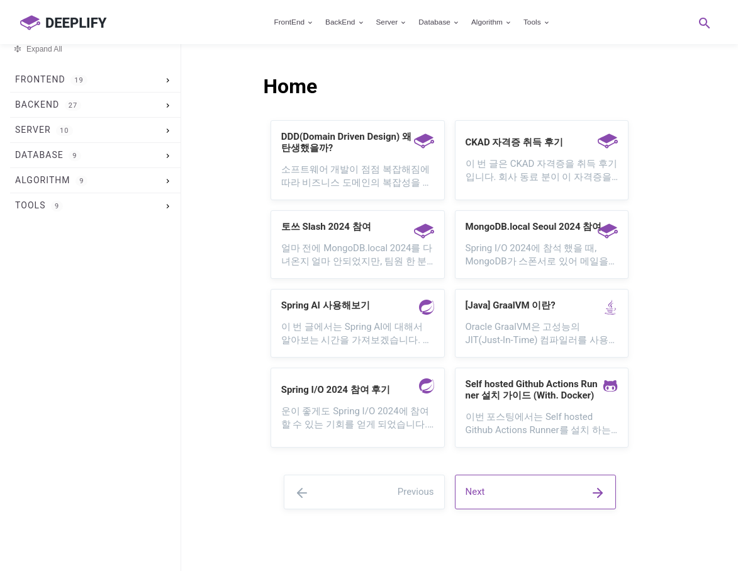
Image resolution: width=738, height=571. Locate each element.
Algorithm (491, 22)
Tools (537, 22)
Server (391, 22)
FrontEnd (294, 22)
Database (439, 22)
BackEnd (344, 22)
